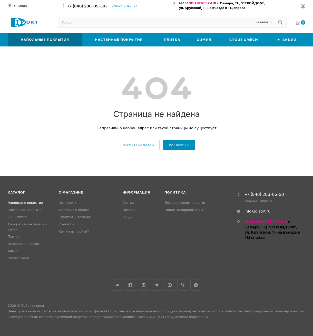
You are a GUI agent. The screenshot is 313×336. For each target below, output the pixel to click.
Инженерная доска (23, 244)
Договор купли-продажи (184, 202)
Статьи (128, 202)
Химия (13, 251)
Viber (182, 285)
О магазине (71, 192)
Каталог (16, 192)
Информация (136, 192)
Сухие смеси (18, 258)
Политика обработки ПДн (185, 210)
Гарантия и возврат (74, 217)
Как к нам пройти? (74, 231)
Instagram (143, 285)
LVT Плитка (17, 217)
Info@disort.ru (257, 211)
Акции (127, 217)
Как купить (68, 202)
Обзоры (128, 210)
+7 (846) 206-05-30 (86, 6)
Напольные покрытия (25, 202)
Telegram (156, 285)
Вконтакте (117, 285)
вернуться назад (138, 145)
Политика (175, 192)
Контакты (66, 224)
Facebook (130, 285)
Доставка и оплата (74, 210)
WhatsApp (195, 285)
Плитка (13, 236)
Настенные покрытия (25, 210)
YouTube (169, 285)
